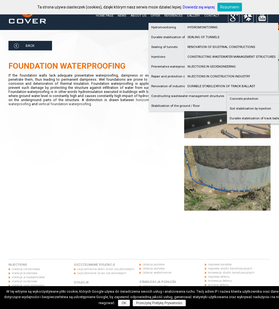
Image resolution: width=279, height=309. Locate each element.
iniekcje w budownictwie (28, 277)
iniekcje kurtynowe (24, 281)
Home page (104, 15)
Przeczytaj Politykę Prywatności (159, 303)
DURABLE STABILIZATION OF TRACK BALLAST (221, 86)
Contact (211, 15)
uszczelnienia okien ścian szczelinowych (105, 269)
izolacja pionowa (153, 268)
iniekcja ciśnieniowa (26, 269)
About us (138, 15)
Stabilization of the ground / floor (175, 106)
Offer (155, 15)
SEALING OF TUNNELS (203, 37)
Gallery (193, 15)
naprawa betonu (219, 276)
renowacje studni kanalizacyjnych (231, 272)
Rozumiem (229, 7)
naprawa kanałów (220, 264)
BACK (30, 46)
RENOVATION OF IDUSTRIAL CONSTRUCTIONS (221, 47)
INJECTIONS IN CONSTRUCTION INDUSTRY (218, 76)
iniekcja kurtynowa (24, 273)
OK (124, 303)
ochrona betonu (218, 285)
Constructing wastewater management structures (187, 96)
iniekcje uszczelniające (28, 285)
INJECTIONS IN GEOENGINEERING (211, 66)
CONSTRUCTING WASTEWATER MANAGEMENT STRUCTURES (231, 57)
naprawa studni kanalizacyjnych (230, 268)
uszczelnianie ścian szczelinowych (101, 273)
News (122, 15)
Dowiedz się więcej (199, 7)
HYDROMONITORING (202, 27)
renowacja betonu (220, 281)
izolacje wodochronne (157, 272)
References (173, 15)
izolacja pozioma (153, 264)
